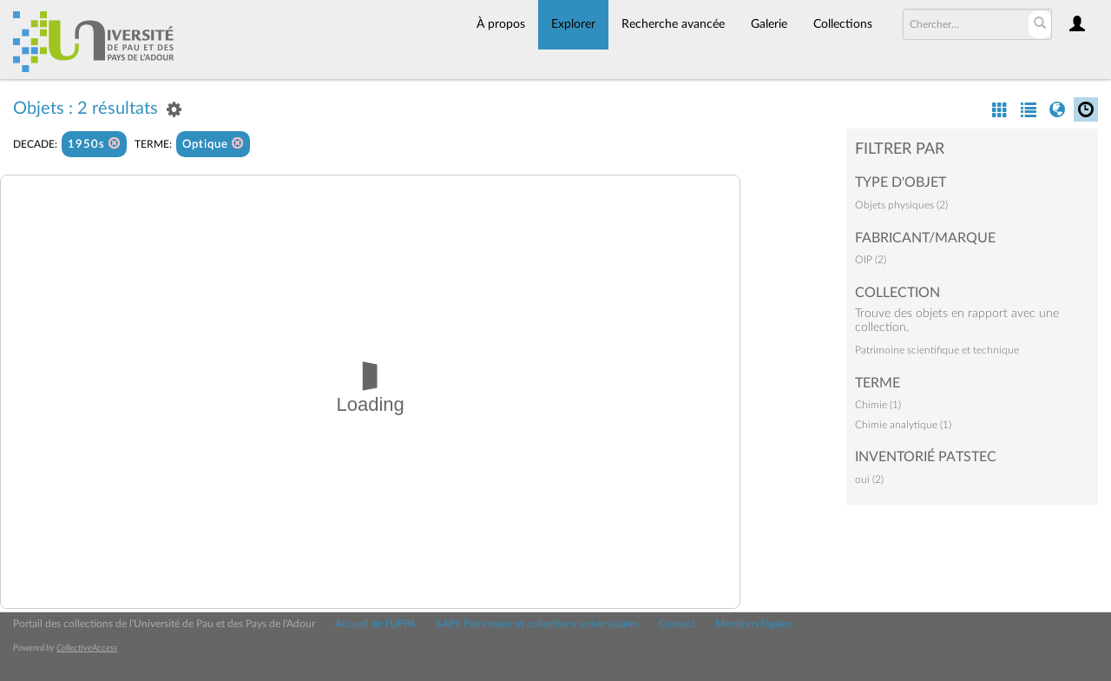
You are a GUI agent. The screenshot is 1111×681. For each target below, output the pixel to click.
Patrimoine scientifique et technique (937, 350)
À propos (501, 24)
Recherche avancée (673, 24)
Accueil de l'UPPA (375, 623)
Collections (842, 24)
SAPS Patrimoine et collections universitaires (537, 623)
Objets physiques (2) (901, 205)
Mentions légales (753, 623)
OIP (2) (870, 260)
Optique (213, 143)
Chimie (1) (878, 405)
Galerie (769, 24)
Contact (677, 623)
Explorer (573, 24)
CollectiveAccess (86, 648)
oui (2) (869, 479)
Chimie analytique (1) (903, 425)
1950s (94, 143)
